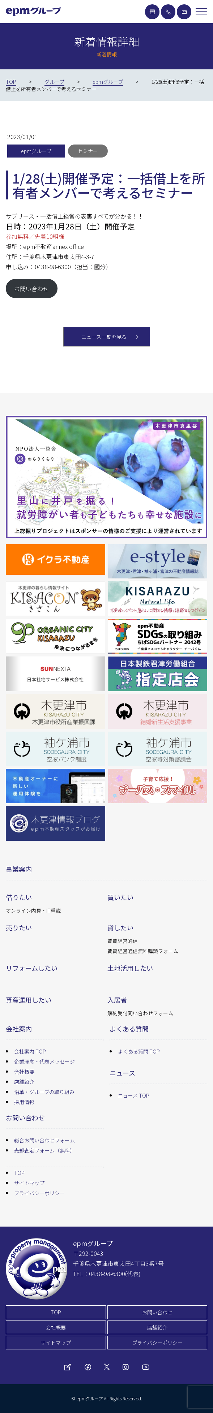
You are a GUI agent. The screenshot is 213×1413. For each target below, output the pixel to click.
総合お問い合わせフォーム (44, 1140)
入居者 (117, 999)
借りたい (19, 897)
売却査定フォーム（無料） (44, 1150)
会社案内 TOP (30, 1051)
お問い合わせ (31, 288)
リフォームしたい (31, 968)
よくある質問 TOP (139, 1051)
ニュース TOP (133, 1095)
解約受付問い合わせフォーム (140, 1013)
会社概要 (24, 1071)
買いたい (120, 897)
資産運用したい (28, 999)
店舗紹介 (24, 1081)
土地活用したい (130, 968)
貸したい (120, 927)
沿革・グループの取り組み (44, 1091)
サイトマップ (29, 1182)
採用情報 (24, 1102)
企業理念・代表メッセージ (44, 1061)
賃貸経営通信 (122, 940)
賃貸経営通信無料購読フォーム (142, 951)
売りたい (19, 927)
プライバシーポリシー (39, 1193)
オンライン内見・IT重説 (33, 910)
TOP (19, 1172)
